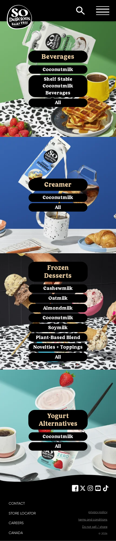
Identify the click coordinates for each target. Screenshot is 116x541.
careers (16, 523)
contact (17, 503)
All (58, 102)
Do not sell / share (94, 526)
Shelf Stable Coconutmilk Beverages (58, 86)
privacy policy (97, 512)
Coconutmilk (58, 69)
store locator (22, 513)
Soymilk (58, 327)
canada (16, 533)
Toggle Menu (102, 10)
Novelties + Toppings (58, 347)
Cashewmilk (58, 288)
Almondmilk (58, 308)
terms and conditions (92, 519)
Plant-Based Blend (58, 337)
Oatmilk (58, 298)
